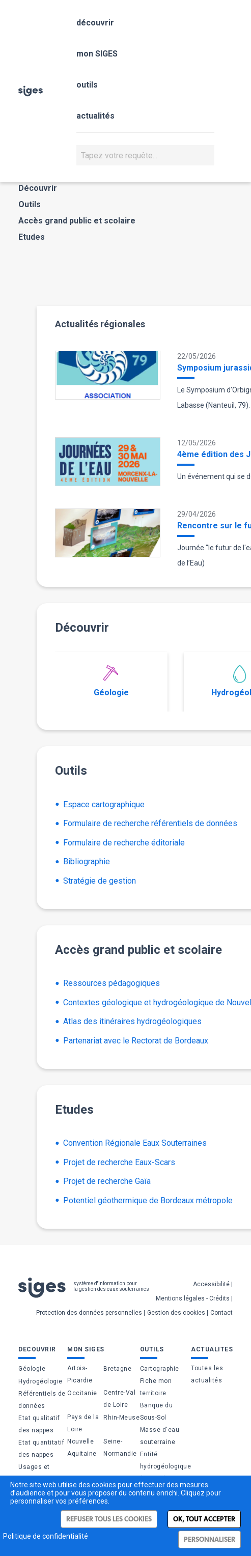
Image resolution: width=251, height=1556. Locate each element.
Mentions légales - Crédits (193, 1298)
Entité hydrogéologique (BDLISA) (165, 1466)
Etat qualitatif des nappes (39, 1424)
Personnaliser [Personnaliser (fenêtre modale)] (209, 1539)
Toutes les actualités (207, 1374)
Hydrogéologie (40, 1381)
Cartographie (159, 1368)
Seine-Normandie (120, 1447)
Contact (221, 1312)
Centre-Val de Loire (119, 1398)
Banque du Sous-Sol (156, 1411)
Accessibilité (211, 1284)
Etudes (31, 237)
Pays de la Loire (83, 1423)
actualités (95, 116)
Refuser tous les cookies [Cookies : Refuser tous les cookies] (109, 1519)
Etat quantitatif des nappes (41, 1448)
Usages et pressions (34, 1473)
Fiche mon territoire (156, 1387)
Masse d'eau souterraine (160, 1436)
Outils (29, 204)
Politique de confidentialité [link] (45, 1536)
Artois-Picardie (79, 1374)
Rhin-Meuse (121, 1417)
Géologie (111, 681)
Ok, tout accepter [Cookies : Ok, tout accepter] (204, 1519)
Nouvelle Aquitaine (82, 1447)
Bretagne (117, 1368)
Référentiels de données (42, 1399)
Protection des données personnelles (89, 1312)
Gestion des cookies (176, 1312)
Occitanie (82, 1393)
